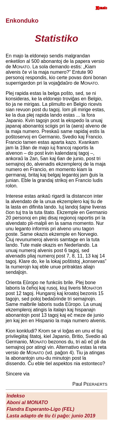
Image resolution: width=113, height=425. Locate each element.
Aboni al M (27, 402)
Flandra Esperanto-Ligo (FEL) (40, 409)
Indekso (16, 395)
